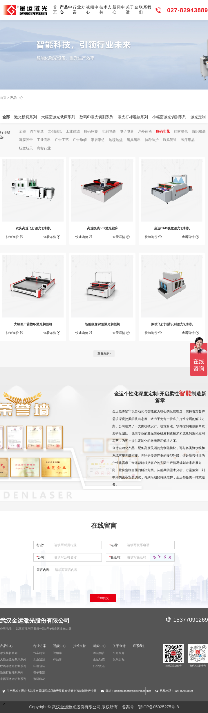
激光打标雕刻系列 (133, 117)
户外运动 (145, 131)
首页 (55, 9)
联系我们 (145, 9)
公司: (41, 557)
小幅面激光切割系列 (169, 117)
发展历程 (118, 659)
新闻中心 (119, 9)
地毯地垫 (116, 140)
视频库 (57, 653)
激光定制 (198, 117)
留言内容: (43, 569)
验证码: (115, 557)
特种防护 (152, 140)
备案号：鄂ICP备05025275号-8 (150, 707)
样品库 (57, 659)
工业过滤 (73, 131)
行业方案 (79, 9)
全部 (6, 117)
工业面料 (44, 140)
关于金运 (132, 9)
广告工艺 (62, 140)
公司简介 (118, 653)
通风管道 (170, 140)
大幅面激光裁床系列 (58, 117)
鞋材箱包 (181, 131)
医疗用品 (188, 140)
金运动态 (99, 659)
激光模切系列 (25, 117)
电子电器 (127, 131)
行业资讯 (99, 666)
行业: (40, 545)
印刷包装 (109, 131)
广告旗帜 (80, 140)
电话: (113, 545)
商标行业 (44, 148)
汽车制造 (37, 131)
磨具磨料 (134, 140)
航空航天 (26, 148)
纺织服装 (199, 131)
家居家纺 (98, 140)
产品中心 (66, 9)
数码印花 (163, 131)
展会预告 (99, 653)
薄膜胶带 (26, 140)
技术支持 (106, 9)
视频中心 (92, 9)
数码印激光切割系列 (96, 117)
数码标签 (91, 131)
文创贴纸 (55, 131)
